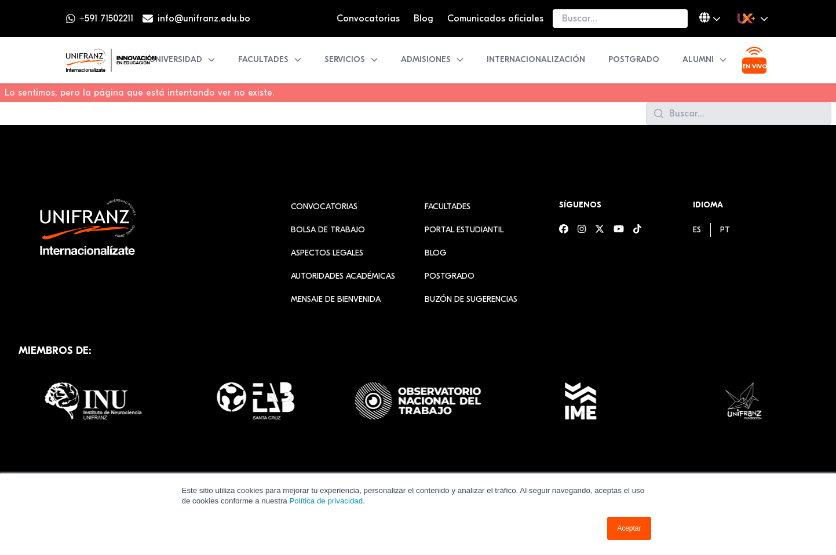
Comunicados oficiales (495, 18)
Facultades (270, 59)
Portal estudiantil (464, 230)
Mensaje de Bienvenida (336, 299)
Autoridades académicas (343, 276)
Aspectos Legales (327, 253)
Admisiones (433, 59)
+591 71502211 (106, 18)
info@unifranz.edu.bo (204, 18)
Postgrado (633, 59)
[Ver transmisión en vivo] (754, 60)
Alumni (705, 59)
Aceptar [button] (629, 528)
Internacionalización (536, 59)
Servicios (351, 59)
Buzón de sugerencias (471, 299)
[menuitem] (697, 230)
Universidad (182, 59)
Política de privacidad (326, 500)
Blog (423, 18)
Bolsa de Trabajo (328, 230)
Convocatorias (368, 18)
